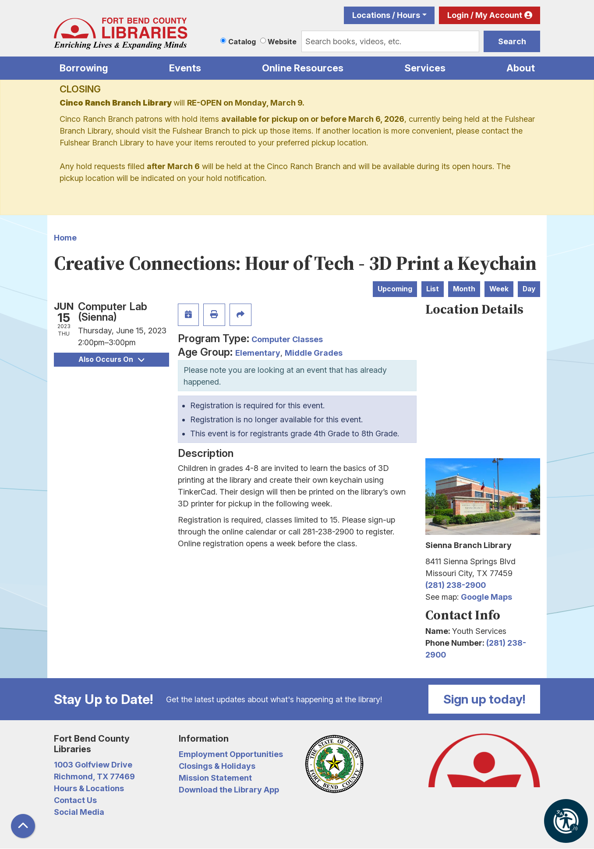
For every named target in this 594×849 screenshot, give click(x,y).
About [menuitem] (520, 68)
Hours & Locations (89, 788)
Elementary (257, 352)
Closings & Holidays (217, 766)
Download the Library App (229, 789)
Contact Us (75, 800)
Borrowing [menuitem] (84, 68)
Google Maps (486, 596)
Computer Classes (287, 339)
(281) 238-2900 (455, 585)
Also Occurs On (111, 359)
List (432, 289)
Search (512, 41)
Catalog (242, 41)
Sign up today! (484, 699)
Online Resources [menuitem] (302, 68)
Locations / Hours (386, 15)
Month (464, 289)
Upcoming (395, 289)
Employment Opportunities (231, 754)
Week (499, 289)
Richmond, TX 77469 (94, 776)
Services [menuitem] (425, 68)
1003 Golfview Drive (93, 764)
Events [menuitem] (185, 68)
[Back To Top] (23, 826)
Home (65, 237)
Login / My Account (484, 15)
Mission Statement (215, 777)
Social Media (79, 812)
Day (529, 289)
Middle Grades (314, 352)
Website (282, 41)
